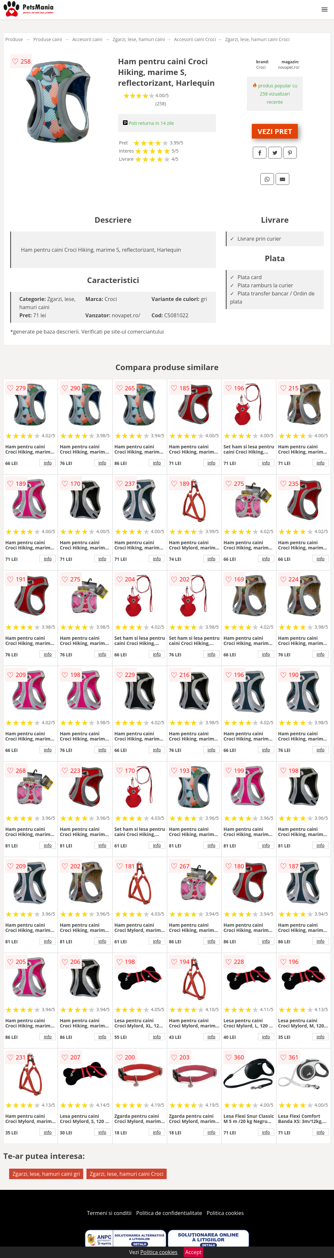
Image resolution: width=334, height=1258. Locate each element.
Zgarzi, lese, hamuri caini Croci (257, 39)
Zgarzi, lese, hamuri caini (139, 39)
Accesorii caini (87, 39)
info (48, 463)
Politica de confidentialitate (169, 1213)
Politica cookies (225, 1213)
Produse (14, 39)
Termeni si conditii (109, 1213)
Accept (193, 1252)
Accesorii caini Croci (195, 39)
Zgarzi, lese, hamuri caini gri (46, 1173)
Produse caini (47, 39)
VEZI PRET (275, 131)
